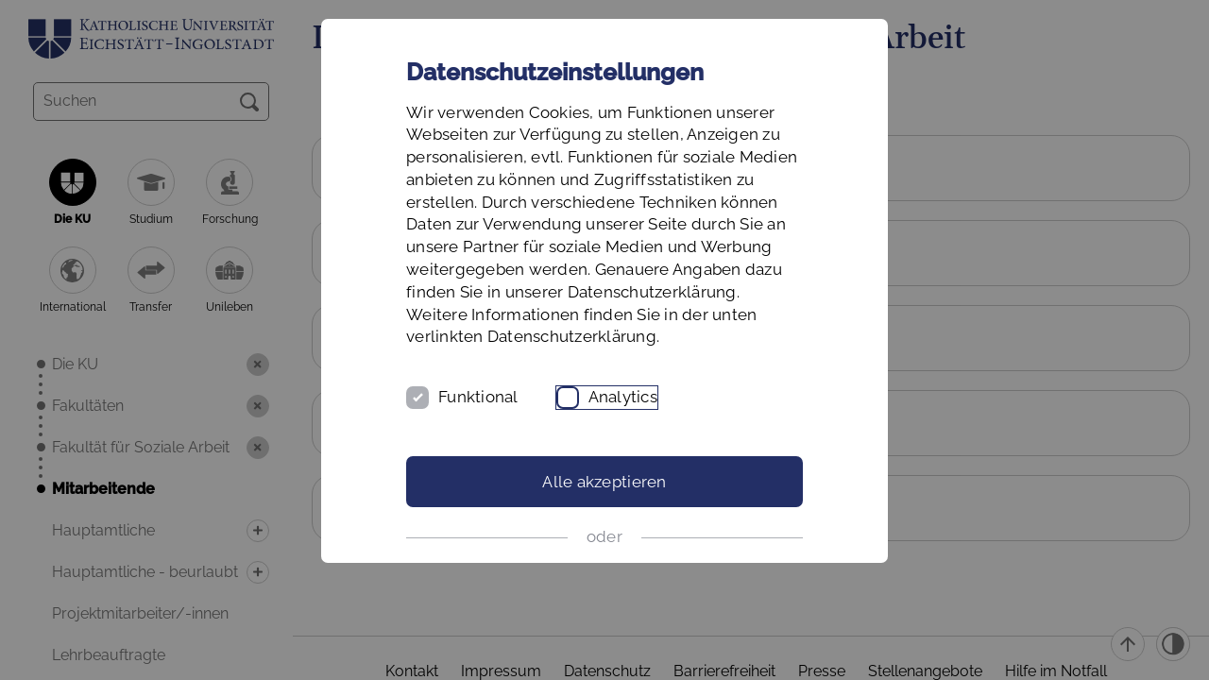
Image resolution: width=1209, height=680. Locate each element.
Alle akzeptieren (604, 481)
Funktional (478, 396)
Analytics (622, 396)
